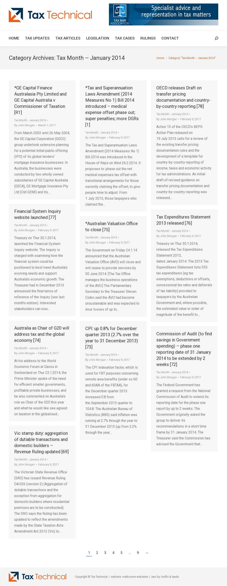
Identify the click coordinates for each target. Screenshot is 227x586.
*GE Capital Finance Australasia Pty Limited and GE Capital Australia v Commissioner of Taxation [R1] (40, 100)
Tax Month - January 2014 (30, 120)
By (24, 125)
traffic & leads (170, 576)
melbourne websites (135, 576)
